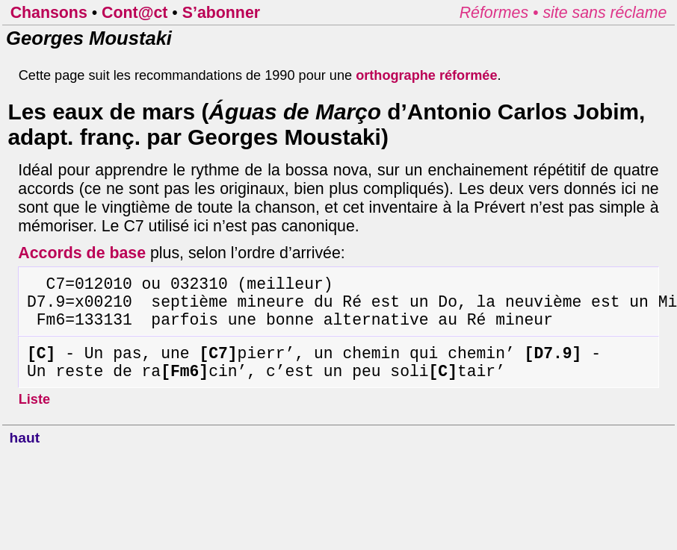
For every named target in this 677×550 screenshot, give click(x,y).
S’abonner (221, 13)
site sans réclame (604, 13)
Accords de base (82, 253)
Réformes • (501, 13)
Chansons (48, 13)
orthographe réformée (426, 75)
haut (25, 456)
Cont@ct (134, 13)
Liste (34, 417)
